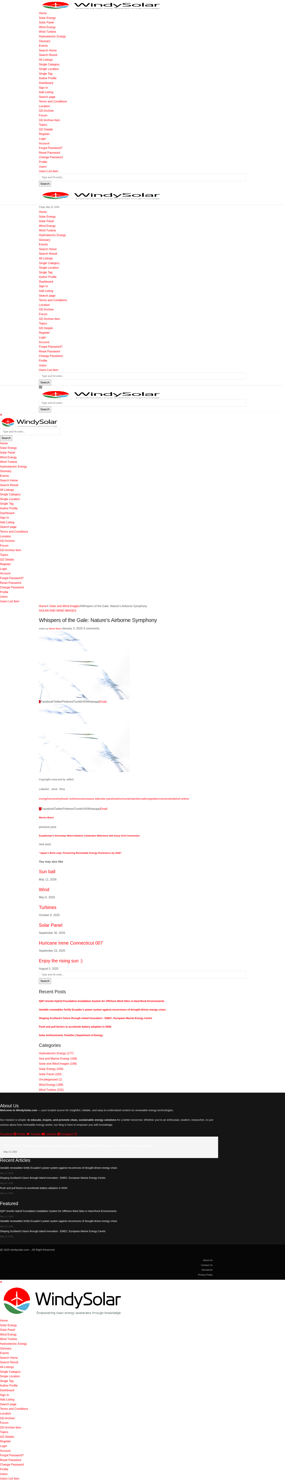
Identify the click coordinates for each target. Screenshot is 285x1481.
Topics (43, 124)
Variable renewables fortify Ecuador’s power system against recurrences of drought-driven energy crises (102, 1009)
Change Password (51, 157)
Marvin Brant (55, 628)
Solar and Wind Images (64, 606)
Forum (43, 115)
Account (44, 143)
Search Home (48, 50)
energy (43, 798)
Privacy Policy (205, 1274)
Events (43, 45)
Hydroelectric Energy (52, 36)
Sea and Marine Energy (58, 1058)
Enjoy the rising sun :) (61, 960)
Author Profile (48, 78)
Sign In (43, 87)
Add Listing (46, 92)
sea (87, 798)
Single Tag (45, 73)
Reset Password (49, 152)
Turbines (47, 907)
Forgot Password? (51, 147)
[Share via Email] (103, 701)
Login (42, 138)
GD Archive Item (49, 120)
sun (125, 798)
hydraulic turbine (68, 798)
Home (43, 13)
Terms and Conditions (53, 101)
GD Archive (46, 110)
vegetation (153, 798)
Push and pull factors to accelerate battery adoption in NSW (75, 1026)
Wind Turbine (47, 31)
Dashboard (46, 82)
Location (44, 106)
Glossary (44, 41)
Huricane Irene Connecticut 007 (71, 942)
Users (43, 166)
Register (44, 134)
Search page (47, 96)
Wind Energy (47, 27)
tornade (142, 798)
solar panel (106, 798)
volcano (164, 798)
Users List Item (48, 171)
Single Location (49, 68)
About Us (208, 1260)
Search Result (48, 54)
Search (45, 183)
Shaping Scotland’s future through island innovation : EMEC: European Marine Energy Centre (95, 1018)
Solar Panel (46, 22)
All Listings (46, 59)
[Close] (1, 414)
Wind (44, 889)
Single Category (49, 64)
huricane (52, 798)
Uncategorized (50, 1079)
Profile (43, 161)
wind (171, 798)
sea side (95, 798)
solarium (118, 798)
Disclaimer (207, 1269)
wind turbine (181, 798)
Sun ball (47, 871)
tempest (132, 798)
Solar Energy (47, 17)
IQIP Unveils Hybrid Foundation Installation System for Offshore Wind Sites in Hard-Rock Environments (101, 1001)
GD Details (46, 129)
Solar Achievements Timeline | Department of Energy (71, 1035)
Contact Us (207, 1265)
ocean (81, 798)
